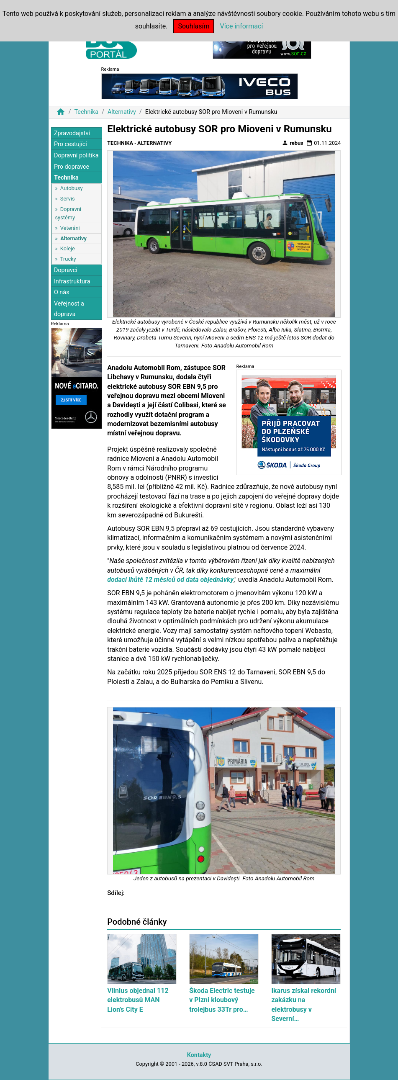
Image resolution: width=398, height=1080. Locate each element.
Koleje (67, 248)
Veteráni (70, 228)
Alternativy (122, 112)
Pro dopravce (71, 166)
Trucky (68, 259)
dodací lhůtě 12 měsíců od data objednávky (170, 580)
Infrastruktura (72, 281)
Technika (86, 112)
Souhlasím (193, 26)
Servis (67, 198)
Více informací (241, 26)
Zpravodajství (72, 133)
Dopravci (65, 270)
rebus (292, 142)
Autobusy (71, 188)
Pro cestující (70, 144)
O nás (61, 292)
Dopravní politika (76, 155)
